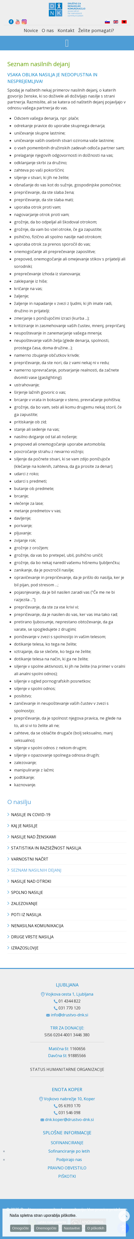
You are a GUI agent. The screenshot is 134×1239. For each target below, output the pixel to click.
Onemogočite (46, 1229)
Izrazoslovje (24, 948)
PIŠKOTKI (67, 1176)
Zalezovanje (24, 903)
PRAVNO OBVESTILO (67, 1168)
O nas (48, 30)
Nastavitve (72, 1229)
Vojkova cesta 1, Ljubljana (67, 994)
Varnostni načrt (29, 859)
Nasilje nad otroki (31, 881)
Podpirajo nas (69, 1159)
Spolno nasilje (27, 892)
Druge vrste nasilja (32, 937)
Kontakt (66, 30)
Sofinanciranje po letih (69, 1151)
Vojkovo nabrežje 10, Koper (67, 1098)
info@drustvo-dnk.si (69, 1015)
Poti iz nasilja (26, 914)
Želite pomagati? (96, 30)
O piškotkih (95, 1229)
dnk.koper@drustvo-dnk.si (69, 1119)
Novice (31, 30)
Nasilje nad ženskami (33, 837)
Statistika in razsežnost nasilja (46, 848)
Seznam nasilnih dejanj (36, 870)
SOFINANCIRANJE (67, 1142)
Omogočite (20, 1229)
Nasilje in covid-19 (30, 814)
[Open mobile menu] (67, 43)
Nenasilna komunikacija (37, 925)
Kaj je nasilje (24, 825)
